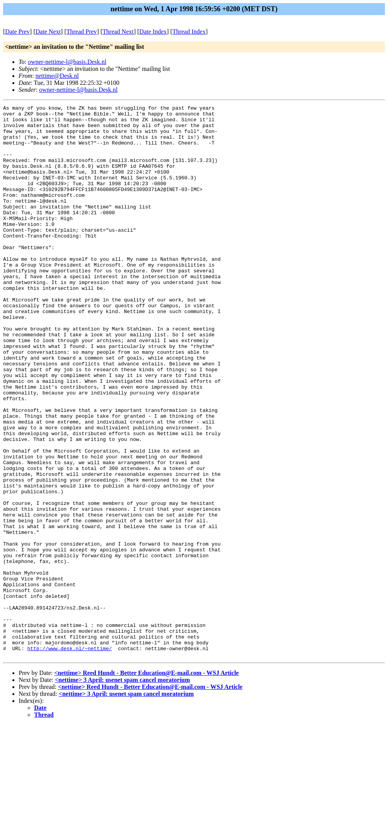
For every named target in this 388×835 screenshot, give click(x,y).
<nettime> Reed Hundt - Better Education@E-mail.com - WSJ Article (146, 783)
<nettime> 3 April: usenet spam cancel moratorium (122, 790)
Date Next (48, 31)
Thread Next (118, 31)
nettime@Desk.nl (57, 75)
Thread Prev (81, 31)
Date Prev (17, 31)
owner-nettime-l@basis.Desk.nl (67, 62)
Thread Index (189, 31)
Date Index (153, 31)
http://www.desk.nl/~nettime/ (69, 757)
